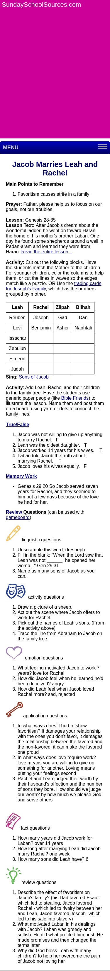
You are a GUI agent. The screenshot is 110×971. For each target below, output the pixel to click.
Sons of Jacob (33, 376)
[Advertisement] (55, 83)
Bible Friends (75, 398)
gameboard (18, 517)
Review (14, 512)
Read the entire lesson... (46, 251)
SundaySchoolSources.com (41, 4)
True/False (17, 424)
